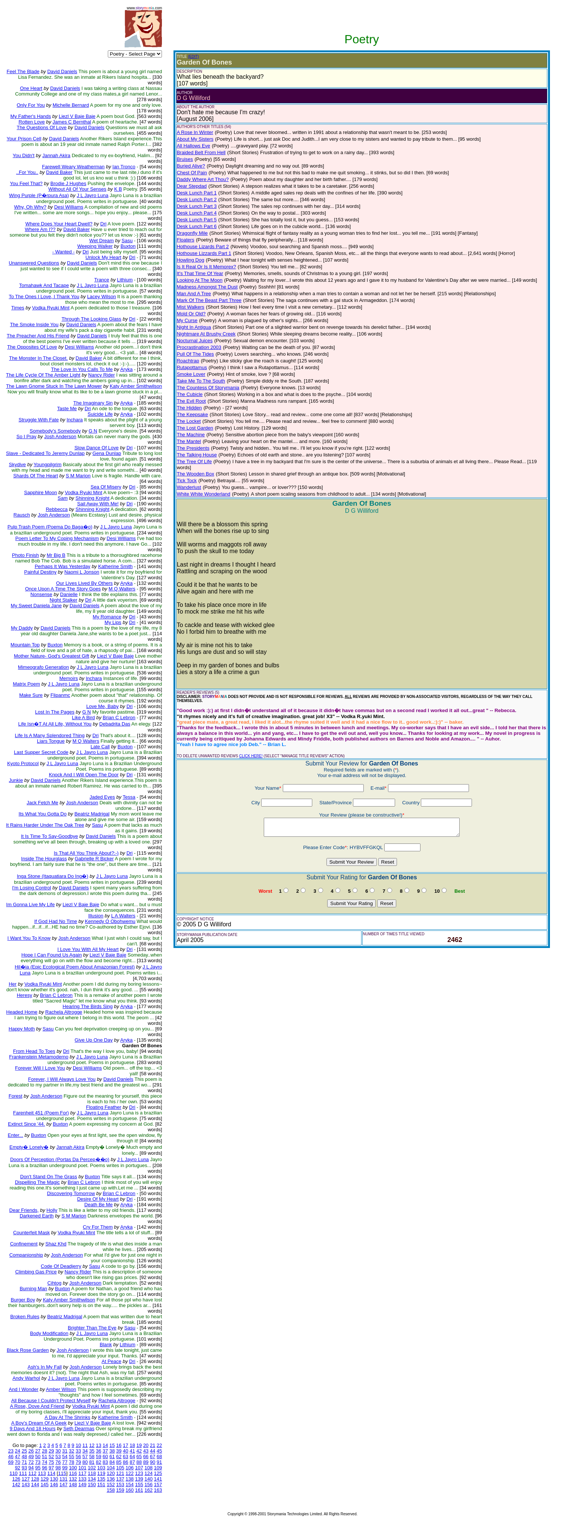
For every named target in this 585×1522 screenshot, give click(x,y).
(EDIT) (193, 56)
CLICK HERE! (251, 756)
